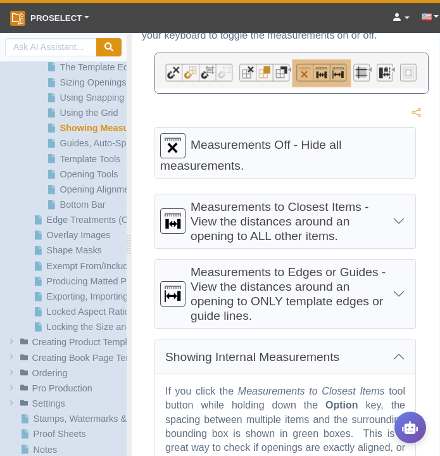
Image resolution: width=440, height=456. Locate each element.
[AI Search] (51, 47)
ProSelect (46, 18)
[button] (65, 342)
